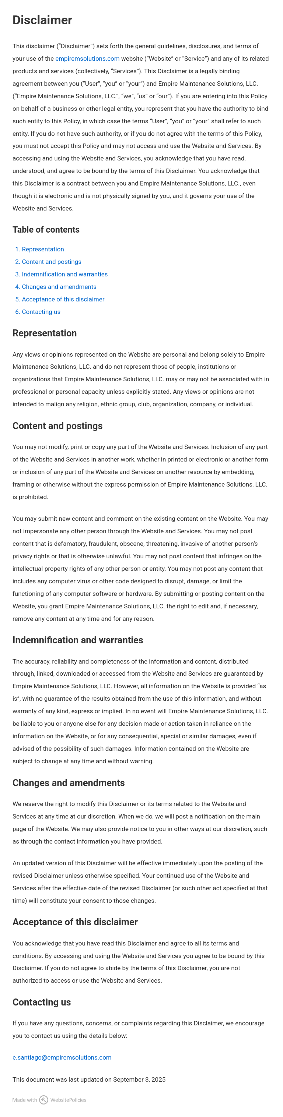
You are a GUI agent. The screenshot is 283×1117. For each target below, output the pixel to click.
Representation (43, 249)
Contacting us (41, 311)
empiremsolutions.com (87, 58)
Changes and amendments (59, 286)
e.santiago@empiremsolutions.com (62, 1057)
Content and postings (51, 261)
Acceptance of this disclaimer (63, 299)
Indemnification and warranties (65, 274)
